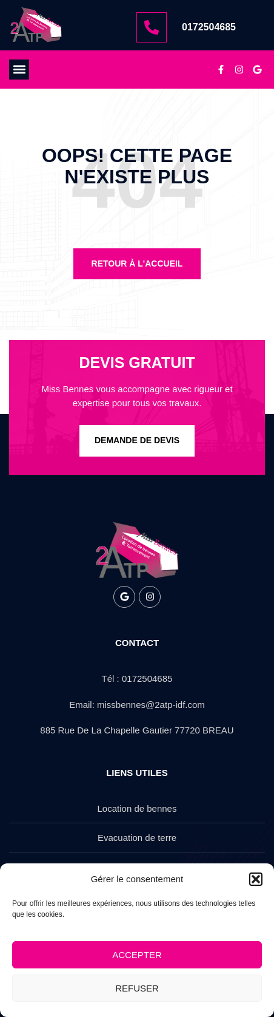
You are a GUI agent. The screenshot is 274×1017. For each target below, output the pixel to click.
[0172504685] (151, 27)
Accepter (137, 955)
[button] (256, 879)
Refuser (137, 988)
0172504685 (209, 27)
